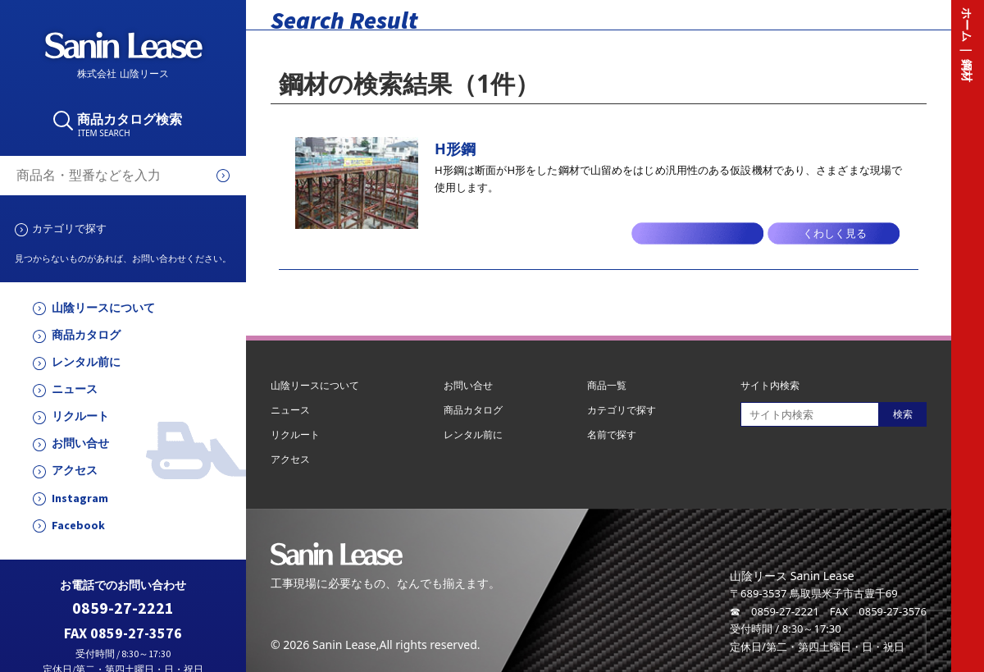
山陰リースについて (103, 308)
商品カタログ (86, 335)
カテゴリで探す (69, 228)
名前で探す (611, 434)
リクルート (80, 416)
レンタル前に (86, 362)
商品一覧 (606, 385)
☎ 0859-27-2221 (774, 611)
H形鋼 (455, 148)
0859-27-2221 (123, 608)
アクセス (75, 470)
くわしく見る (835, 233)
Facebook (78, 525)
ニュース (75, 389)
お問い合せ (80, 443)
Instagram (80, 498)
